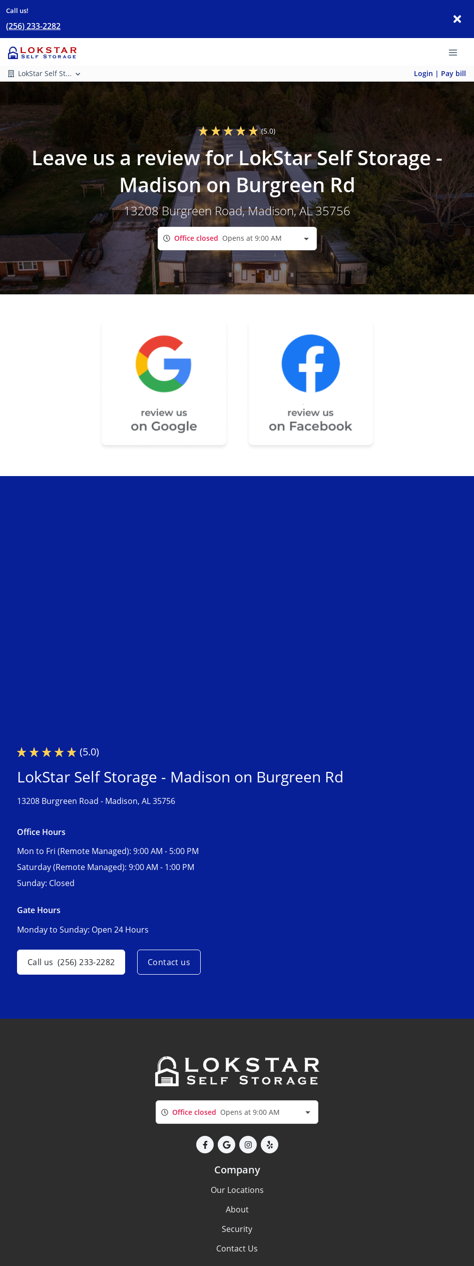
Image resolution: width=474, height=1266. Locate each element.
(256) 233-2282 (33, 26)
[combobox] (237, 238)
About (237, 1209)
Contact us (169, 962)
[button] (205, 1144)
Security (237, 1228)
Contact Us (237, 1248)
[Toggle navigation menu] (457, 52)
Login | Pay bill (440, 73)
